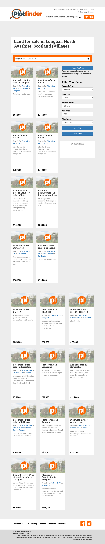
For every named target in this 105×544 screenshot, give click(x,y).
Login (92, 9)
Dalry (45, 88)
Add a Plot (84, 9)
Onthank (42, 256)
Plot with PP (55, 315)
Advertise (62, 524)
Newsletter (74, 9)
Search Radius (68, 102)
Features (66, 94)
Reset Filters (77, 134)
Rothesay (23, 430)
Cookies (42, 524)
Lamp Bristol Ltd (23, 533)
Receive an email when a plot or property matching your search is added (76, 73)
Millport (45, 317)
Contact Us (18, 524)
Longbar (16, 91)
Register (91, 12)
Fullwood (22, 254)
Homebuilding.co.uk (61, 9)
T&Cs (26, 524)
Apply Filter (78, 128)
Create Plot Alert (78, 68)
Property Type (68, 86)
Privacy (34, 524)
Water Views (18, 428)
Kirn (85, 428)
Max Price (66, 119)
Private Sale (23, 88)
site (90, 535)
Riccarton (87, 317)
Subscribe (82, 12)
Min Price (66, 111)
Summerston (47, 485)
